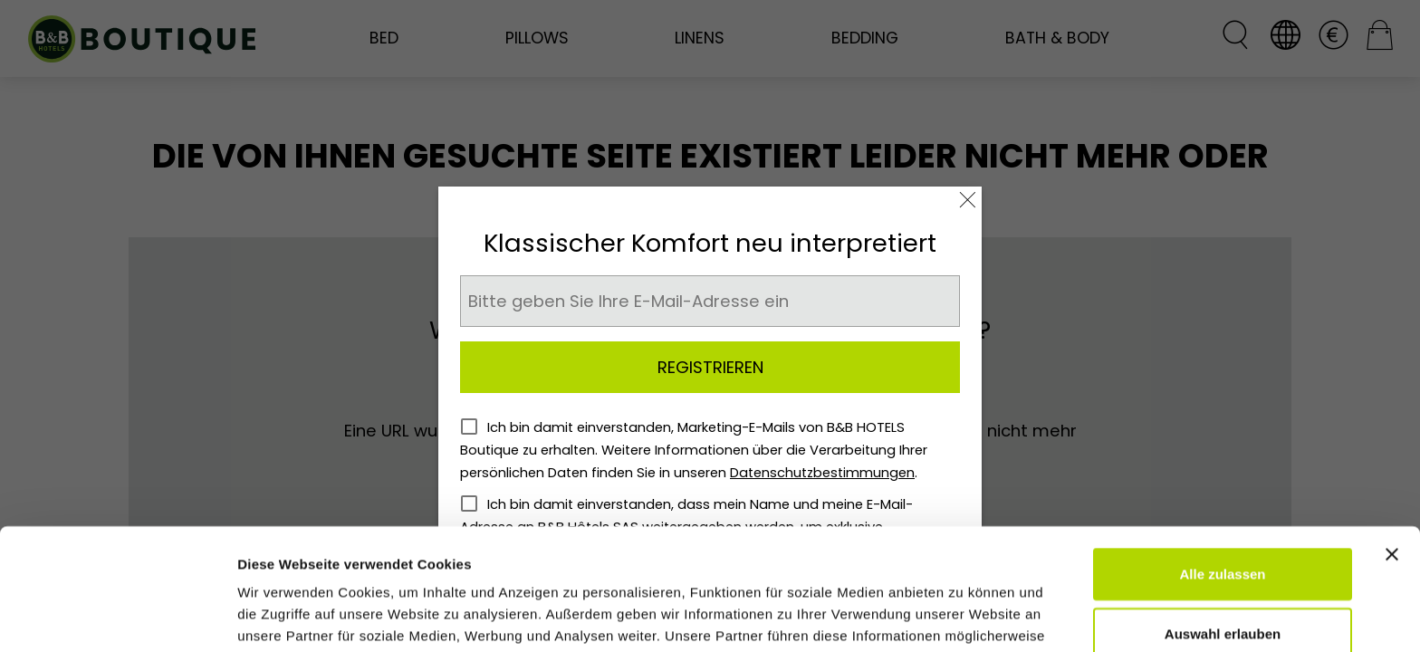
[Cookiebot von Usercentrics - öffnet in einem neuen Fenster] (117, 616)
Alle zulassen (1222, 452)
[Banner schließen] (1392, 433)
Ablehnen (1222, 571)
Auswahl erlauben (1223, 512)
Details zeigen (963, 616)
